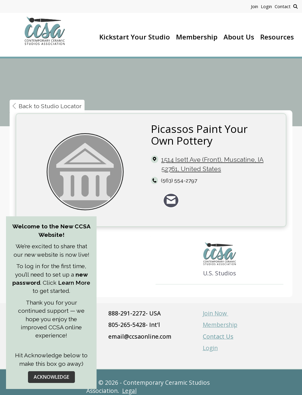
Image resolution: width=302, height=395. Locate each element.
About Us (238, 37)
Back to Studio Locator (47, 106)
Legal (129, 391)
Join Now (215, 313)
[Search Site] (295, 6)
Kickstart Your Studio (134, 37)
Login (210, 348)
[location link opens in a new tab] (219, 164)
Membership (196, 37)
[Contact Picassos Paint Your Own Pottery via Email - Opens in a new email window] (171, 200)
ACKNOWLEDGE (51, 377)
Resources (277, 37)
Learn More (73, 282)
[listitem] (256, 6)
